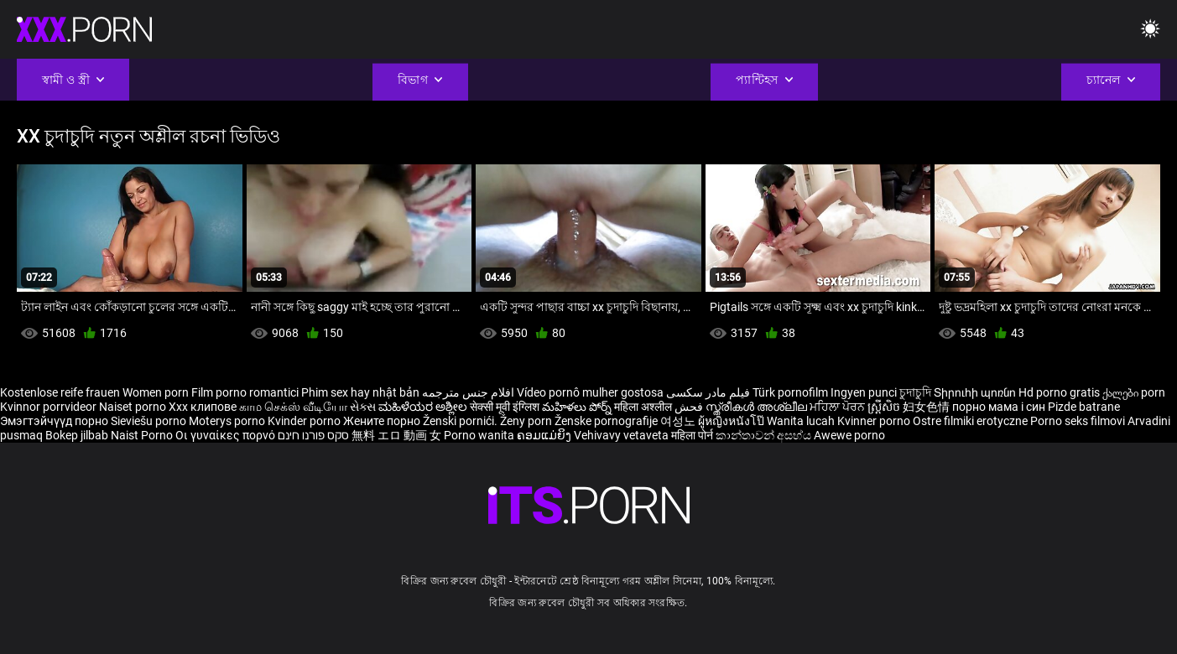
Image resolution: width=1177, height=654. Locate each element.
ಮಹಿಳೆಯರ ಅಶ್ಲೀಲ (424, 406)
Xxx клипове (203, 406)
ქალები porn (1133, 392)
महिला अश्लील (644, 406)
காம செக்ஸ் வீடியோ (293, 406)
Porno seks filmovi (1077, 421)
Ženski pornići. (461, 421)
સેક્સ (363, 406)
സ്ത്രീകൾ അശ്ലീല (758, 406)
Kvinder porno (305, 421)
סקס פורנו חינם (313, 435)
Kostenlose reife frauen (60, 392)
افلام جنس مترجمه (468, 392)
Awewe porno (849, 435)
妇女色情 (927, 406)
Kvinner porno (875, 421)
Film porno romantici (245, 392)
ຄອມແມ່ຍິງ (545, 435)
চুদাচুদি (915, 392)
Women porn (156, 392)
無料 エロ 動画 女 (396, 435)
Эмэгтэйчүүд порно (55, 421)
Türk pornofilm (790, 392)
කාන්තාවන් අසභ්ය (765, 435)
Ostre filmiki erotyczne (970, 421)
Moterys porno (228, 421)
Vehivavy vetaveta (622, 435)
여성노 (679, 421)
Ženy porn (527, 421)
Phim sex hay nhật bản (360, 392)
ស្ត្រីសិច (885, 406)
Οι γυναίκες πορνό (226, 435)
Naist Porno (143, 435)
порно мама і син (998, 406)
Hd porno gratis (1059, 392)
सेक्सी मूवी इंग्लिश (504, 406)
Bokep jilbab (76, 435)
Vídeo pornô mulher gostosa (590, 392)
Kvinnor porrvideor (49, 406)
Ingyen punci (864, 392)
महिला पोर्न (693, 435)
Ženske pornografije (607, 421)
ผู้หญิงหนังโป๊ (732, 421)
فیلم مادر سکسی (708, 392)
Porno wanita (480, 435)
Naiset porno (134, 406)
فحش (690, 406)
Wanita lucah (802, 421)
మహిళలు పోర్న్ (578, 406)
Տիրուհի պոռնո (976, 392)
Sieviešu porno (150, 421)
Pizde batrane (1084, 406)
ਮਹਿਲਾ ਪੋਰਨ (838, 406)
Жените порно (383, 421)
